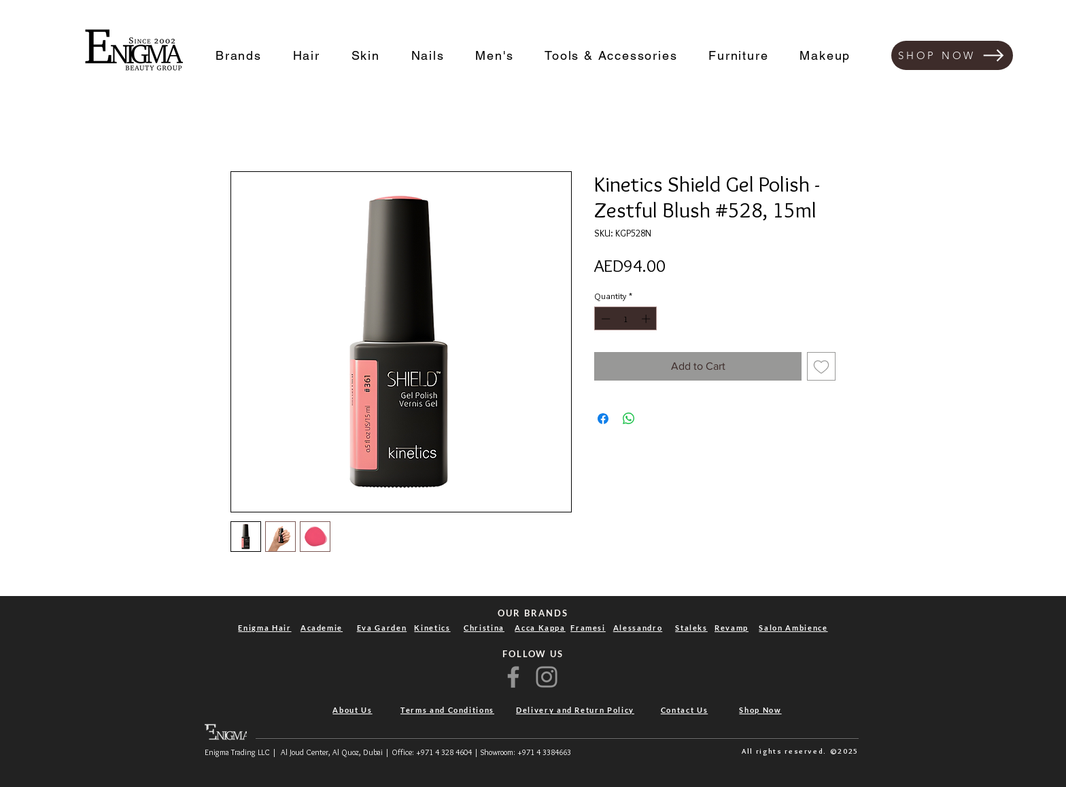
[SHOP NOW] (952, 55)
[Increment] (647, 318)
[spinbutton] (626, 318)
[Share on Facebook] (603, 418)
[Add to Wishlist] (821, 366)
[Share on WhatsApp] (629, 418)
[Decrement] (604, 318)
